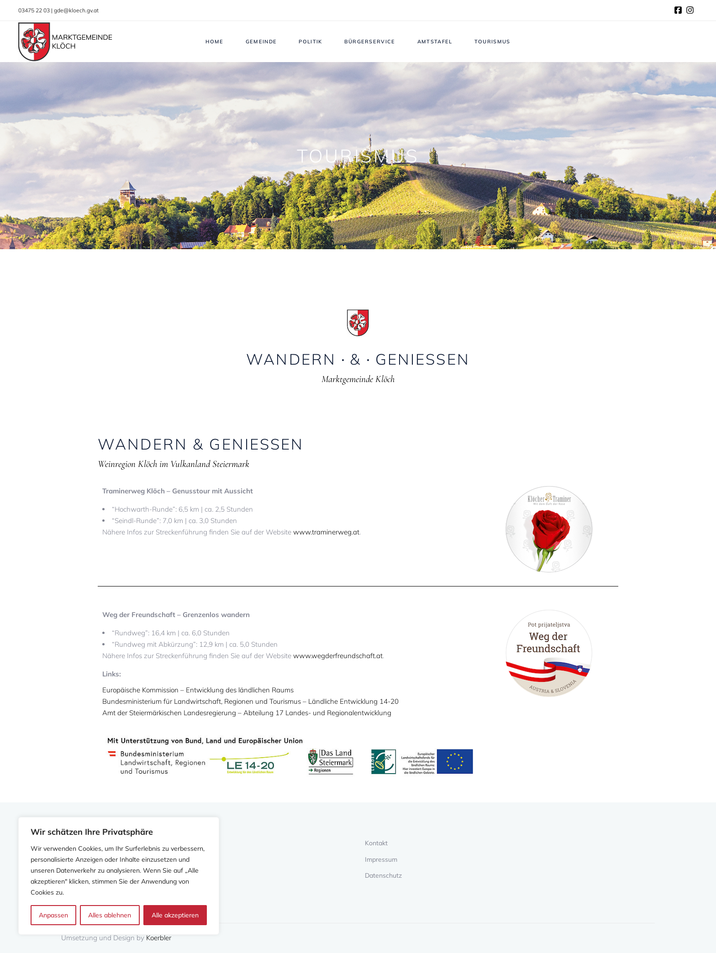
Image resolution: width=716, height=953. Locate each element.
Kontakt (376, 843)
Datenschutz (383, 875)
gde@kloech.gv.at (76, 10)
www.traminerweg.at (326, 532)
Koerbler (158, 937)
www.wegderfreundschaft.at (338, 655)
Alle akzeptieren (175, 915)
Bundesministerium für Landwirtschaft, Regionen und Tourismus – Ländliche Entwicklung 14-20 (250, 701)
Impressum (381, 859)
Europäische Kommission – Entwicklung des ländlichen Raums (198, 690)
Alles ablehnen (109, 915)
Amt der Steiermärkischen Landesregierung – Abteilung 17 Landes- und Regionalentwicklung (246, 712)
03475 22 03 (34, 10)
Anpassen (53, 915)
